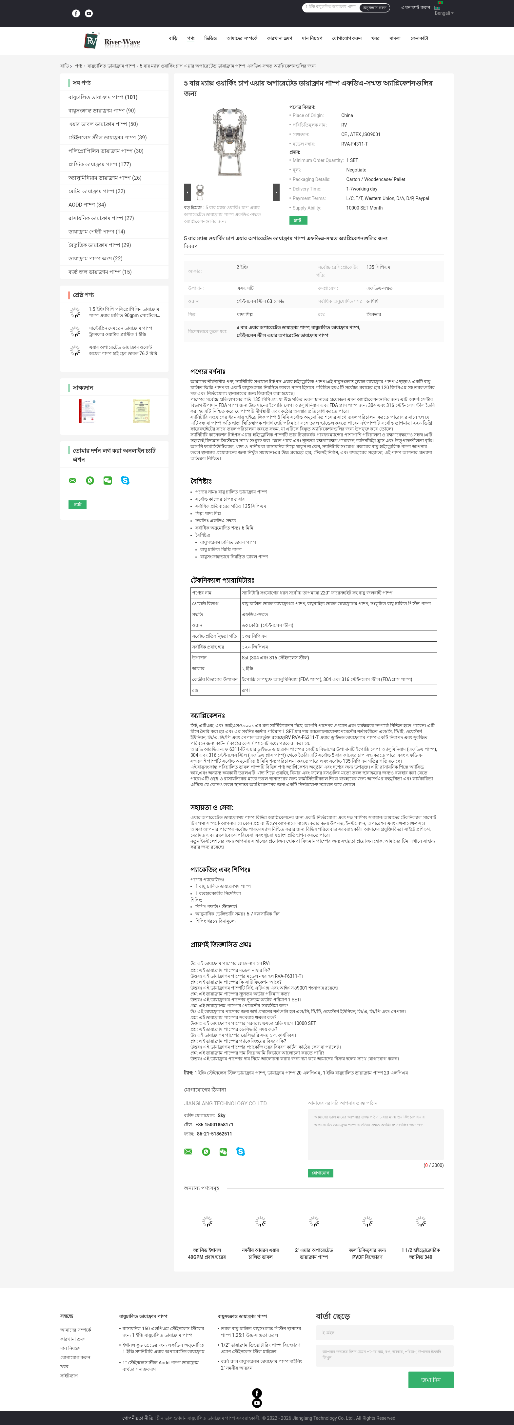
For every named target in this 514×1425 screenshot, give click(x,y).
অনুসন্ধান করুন (374, 8)
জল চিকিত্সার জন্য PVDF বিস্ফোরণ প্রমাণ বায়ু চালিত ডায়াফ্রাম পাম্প (367, 1254)
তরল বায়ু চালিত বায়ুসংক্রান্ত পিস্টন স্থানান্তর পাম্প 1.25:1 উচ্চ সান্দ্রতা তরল (261, 1332)
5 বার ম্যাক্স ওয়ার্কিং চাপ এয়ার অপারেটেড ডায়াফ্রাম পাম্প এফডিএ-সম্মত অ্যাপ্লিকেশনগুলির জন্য (222, 214)
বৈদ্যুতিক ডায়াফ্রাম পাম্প (94, 245)
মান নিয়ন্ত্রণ (312, 38)
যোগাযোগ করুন (347, 38)
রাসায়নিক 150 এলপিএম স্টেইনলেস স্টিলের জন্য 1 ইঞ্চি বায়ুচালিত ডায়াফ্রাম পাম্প (163, 1332)
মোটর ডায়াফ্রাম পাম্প (91, 191)
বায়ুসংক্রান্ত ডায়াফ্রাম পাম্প (97, 111)
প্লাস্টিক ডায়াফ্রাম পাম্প (93, 164)
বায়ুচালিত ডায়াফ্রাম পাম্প (111, 66)
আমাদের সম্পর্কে (242, 38)
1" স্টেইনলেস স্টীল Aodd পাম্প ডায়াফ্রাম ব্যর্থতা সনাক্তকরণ (161, 1366)
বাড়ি (173, 38)
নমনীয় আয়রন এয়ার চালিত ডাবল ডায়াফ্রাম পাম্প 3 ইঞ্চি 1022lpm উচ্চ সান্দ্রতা (260, 1254)
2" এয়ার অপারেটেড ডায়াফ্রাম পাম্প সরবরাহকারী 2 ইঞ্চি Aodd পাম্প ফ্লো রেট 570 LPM (314, 1254)
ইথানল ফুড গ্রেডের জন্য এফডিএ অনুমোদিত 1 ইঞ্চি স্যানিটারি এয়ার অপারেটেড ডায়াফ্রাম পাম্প (164, 1349)
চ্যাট (297, 220)
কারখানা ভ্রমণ (279, 38)
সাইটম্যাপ (69, 1375)
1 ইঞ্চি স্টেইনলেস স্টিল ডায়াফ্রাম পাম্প (229, 1072)
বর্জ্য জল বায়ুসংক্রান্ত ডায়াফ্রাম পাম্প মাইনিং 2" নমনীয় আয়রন (261, 1365)
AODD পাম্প (82, 205)
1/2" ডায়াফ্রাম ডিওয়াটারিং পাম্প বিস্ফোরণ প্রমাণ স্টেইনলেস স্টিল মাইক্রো (260, 1348)
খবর (375, 38)
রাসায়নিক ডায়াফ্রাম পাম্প (96, 218)
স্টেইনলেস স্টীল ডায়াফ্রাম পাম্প (102, 137)
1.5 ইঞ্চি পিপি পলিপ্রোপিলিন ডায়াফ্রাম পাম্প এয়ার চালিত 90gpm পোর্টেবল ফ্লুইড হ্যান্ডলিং (124, 315)
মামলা (395, 38)
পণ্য (190, 38)
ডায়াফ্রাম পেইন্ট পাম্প (91, 232)
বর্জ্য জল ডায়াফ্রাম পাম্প (95, 272)
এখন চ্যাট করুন (415, 7)
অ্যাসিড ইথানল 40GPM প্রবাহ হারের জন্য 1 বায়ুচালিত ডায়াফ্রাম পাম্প (207, 1254)
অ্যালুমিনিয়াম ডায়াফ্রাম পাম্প (100, 178)
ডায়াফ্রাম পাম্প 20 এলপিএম (293, 1072)
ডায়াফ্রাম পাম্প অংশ (90, 258)
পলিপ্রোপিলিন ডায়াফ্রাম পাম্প (101, 151)
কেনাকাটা (419, 38)
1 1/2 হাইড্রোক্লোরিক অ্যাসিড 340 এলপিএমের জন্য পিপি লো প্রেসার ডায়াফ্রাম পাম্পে (421, 1254)
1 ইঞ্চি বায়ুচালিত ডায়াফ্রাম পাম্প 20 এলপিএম (365, 1072)
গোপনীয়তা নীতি (137, 1418)
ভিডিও (210, 38)
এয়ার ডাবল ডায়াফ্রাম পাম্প (98, 124)
